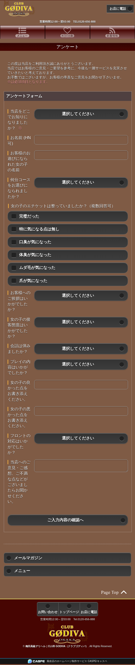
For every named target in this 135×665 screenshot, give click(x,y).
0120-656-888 (87, 21)
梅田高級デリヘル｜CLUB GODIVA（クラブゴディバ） (56, 646)
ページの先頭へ (113, 592)
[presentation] (22, 32)
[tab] (22, 32)
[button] (81, 114)
